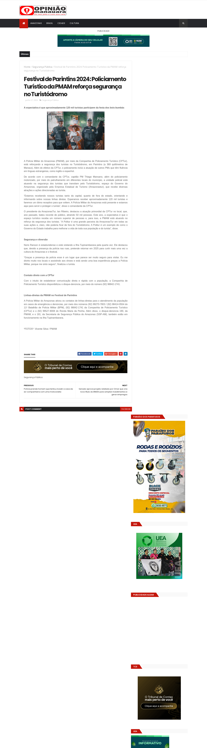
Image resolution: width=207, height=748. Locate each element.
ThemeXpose (35, 744)
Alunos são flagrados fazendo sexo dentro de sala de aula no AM (165, 444)
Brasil (49, 23)
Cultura (74, 23)
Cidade (61, 23)
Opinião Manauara (150, 474)
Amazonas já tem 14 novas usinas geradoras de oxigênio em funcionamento (164, 457)
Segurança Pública (42, 66)
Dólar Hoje (140, 546)
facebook (123, 409)
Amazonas (36, 23)
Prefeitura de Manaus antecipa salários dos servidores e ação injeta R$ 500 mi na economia (167, 434)
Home (27, 66)
